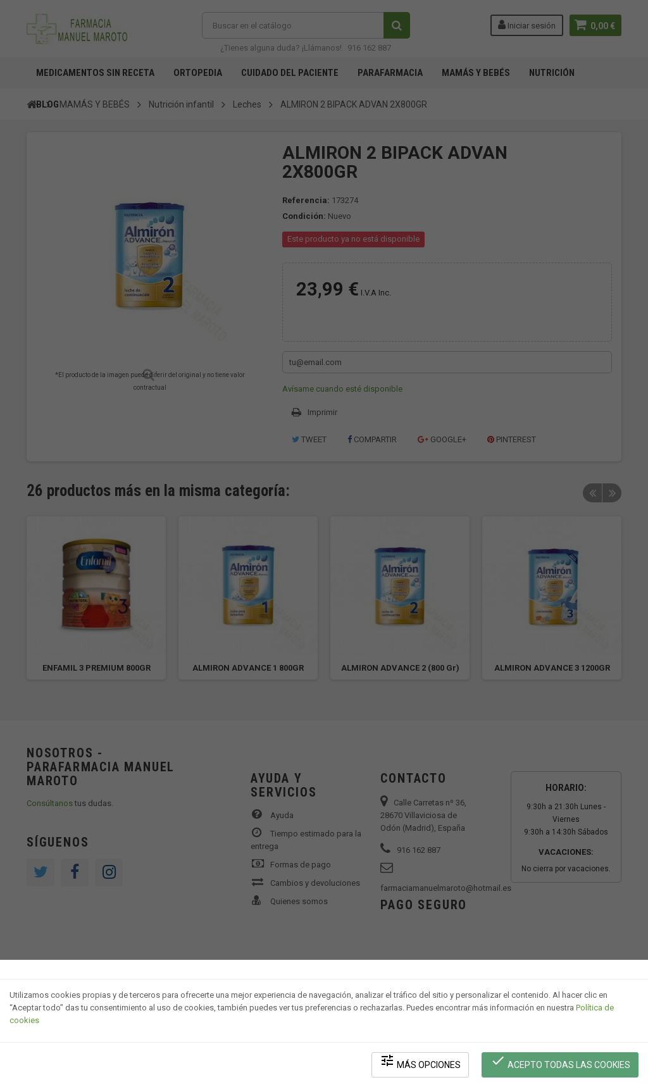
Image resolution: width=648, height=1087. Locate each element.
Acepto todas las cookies (560, 1062)
